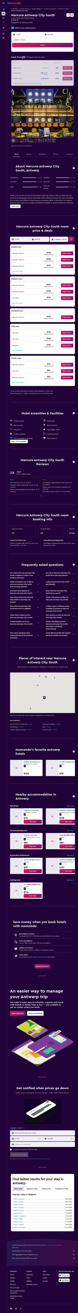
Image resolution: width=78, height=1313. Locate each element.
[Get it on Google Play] (64, 1275)
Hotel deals (14, 8)
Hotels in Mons (17, 1221)
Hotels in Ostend (18, 1207)
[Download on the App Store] (64, 1280)
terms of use (36, 1158)
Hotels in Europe (24, 8)
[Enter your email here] (44, 1144)
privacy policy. (46, 1158)
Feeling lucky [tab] (46, 1189)
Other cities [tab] (18, 1189)
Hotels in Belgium (37, 8)
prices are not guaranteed (54, 1245)
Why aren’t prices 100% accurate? (43, 1258)
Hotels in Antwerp (63, 8)
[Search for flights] (3, 9)
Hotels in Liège (18, 1219)
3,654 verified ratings (28, 28)
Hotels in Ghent (18, 1204)
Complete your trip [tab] (61, 1189)
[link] (33, 822)
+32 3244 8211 (16, 25)
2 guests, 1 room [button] (19, 40)
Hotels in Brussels (18, 1199)
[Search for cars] (3, 18)
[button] (3, 3)
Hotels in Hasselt (18, 1224)
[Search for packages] (3, 22)
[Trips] (3, 28)
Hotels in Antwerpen (50, 8)
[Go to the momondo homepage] (14, 3)
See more (70, 806)
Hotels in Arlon (17, 1213)
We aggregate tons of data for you (43, 1254)
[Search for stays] (3, 14)
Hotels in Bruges (18, 1202)
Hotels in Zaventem (19, 1227)
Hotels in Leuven (18, 1210)
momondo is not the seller (43, 1251)
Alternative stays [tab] (32, 1189)
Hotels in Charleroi (19, 1216)
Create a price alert (38, 957)
